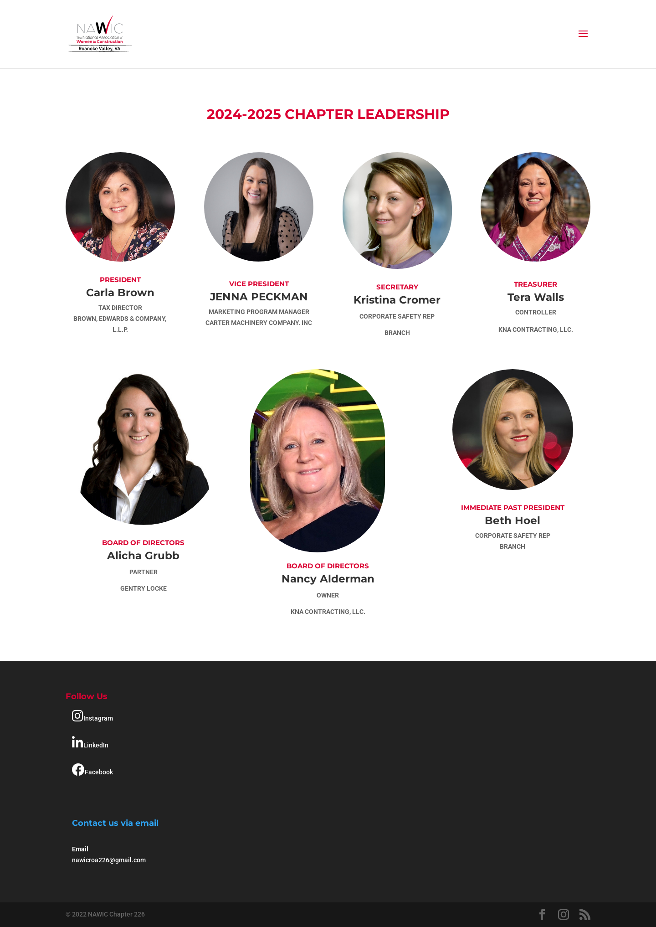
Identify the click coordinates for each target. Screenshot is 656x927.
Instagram (92, 716)
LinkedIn (90, 742)
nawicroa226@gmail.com (109, 860)
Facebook (92, 769)
